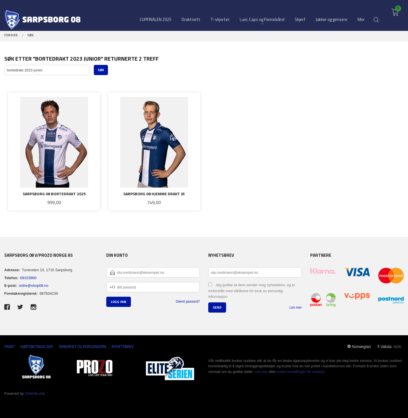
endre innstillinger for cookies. (301, 372)
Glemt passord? (188, 302)
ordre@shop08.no (33, 285)
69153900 (28, 278)
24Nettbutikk (35, 393)
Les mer (296, 307)
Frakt (9, 346)
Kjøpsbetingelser (36, 346)
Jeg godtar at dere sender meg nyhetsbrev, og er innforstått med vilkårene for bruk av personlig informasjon (251, 291)
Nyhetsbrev (123, 346)
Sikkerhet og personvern (82, 346)
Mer (361, 14)
